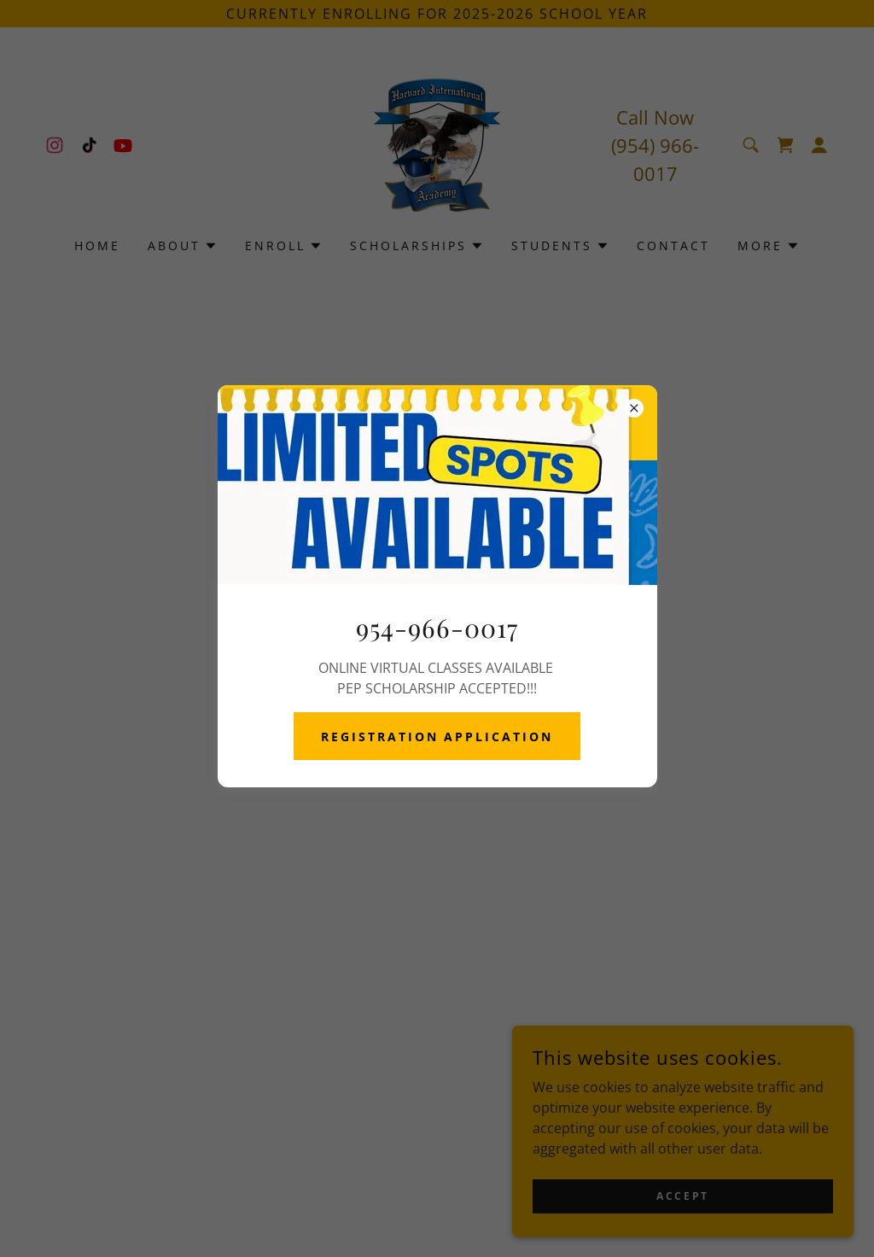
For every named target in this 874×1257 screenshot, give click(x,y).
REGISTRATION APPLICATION (437, 736)
